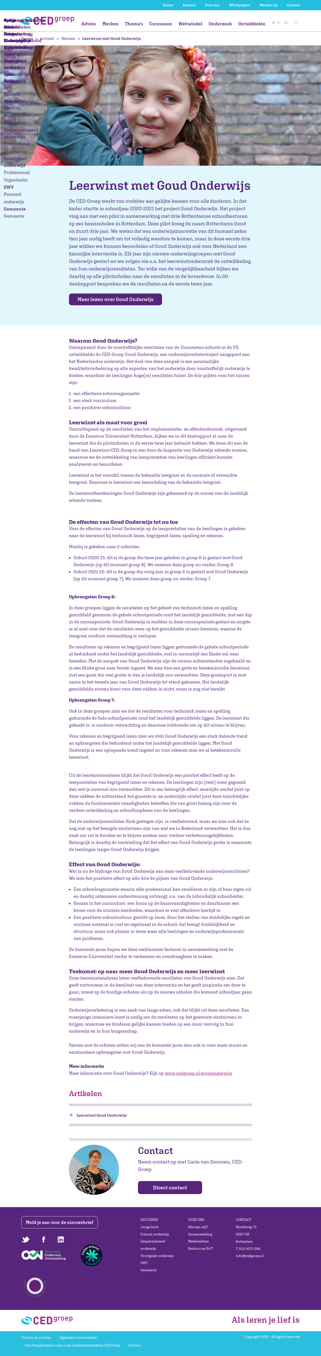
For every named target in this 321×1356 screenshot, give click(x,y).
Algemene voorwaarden (78, 1337)
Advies (88, 23)
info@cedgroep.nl (250, 1256)
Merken (110, 23)
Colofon (134, 1345)
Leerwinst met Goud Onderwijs (109, 38)
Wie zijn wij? (198, 1227)
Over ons (212, 5)
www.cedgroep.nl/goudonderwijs (198, 1073)
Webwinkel (190, 23)
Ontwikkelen (252, 23)
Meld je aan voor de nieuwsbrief (61, 1222)
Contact (293, 5)
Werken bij (268, 5)
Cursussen (160, 23)
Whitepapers (239, 5)
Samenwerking (200, 1234)
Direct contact (170, 1188)
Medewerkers (198, 1241)
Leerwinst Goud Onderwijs (101, 1115)
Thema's (134, 23)
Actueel (189, 5)
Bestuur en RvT (200, 1248)
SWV (144, 1263)
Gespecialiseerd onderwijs (152, 1244)
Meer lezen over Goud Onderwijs (119, 299)
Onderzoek (220, 23)
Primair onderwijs (154, 1234)
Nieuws (65, 38)
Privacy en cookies (36, 1337)
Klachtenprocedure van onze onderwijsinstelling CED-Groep (72, 1345)
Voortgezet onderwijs (157, 1256)
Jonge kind (149, 1227)
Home (168, 5)
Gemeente (148, 1270)
